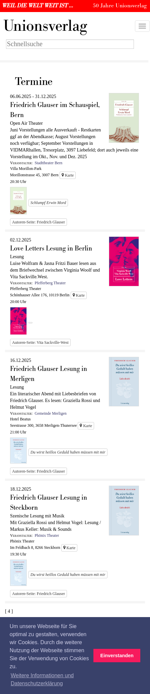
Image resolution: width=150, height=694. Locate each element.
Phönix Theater (46, 535)
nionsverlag (45, 26)
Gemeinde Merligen (50, 413)
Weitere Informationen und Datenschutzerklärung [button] (42, 679)
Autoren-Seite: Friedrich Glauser (38, 222)
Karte (68, 175)
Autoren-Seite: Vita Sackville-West (40, 342)
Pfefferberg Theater (50, 283)
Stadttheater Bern (48, 163)
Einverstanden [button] (117, 655)
